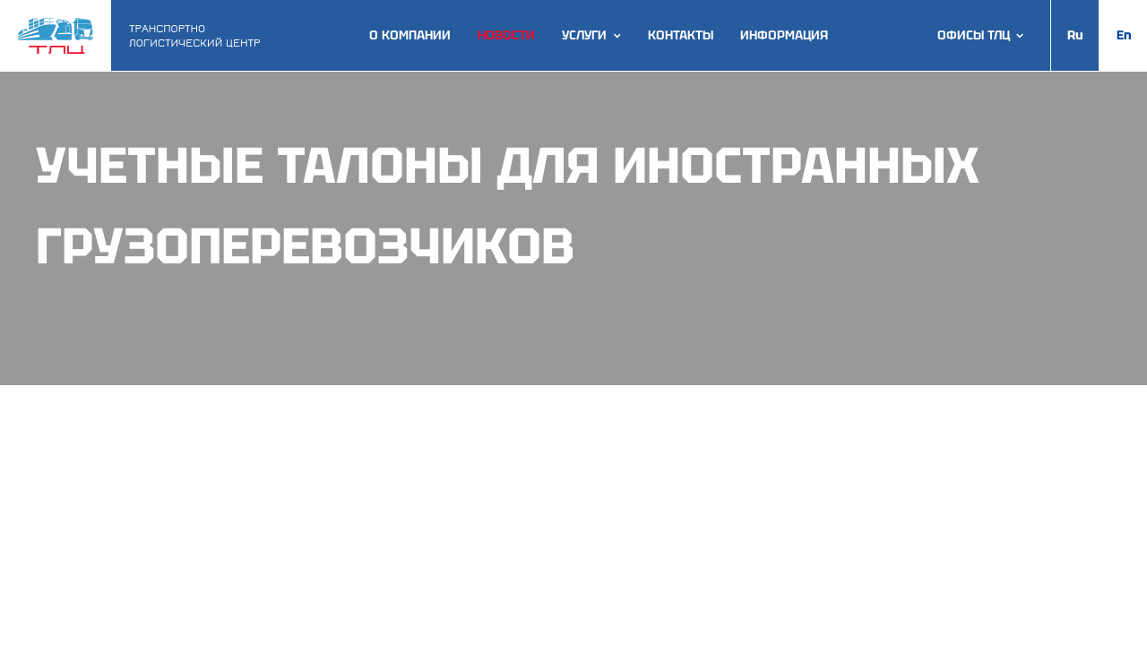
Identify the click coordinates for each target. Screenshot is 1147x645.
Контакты (680, 35)
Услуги (584, 35)
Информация (784, 35)
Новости (506, 35)
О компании (410, 35)
